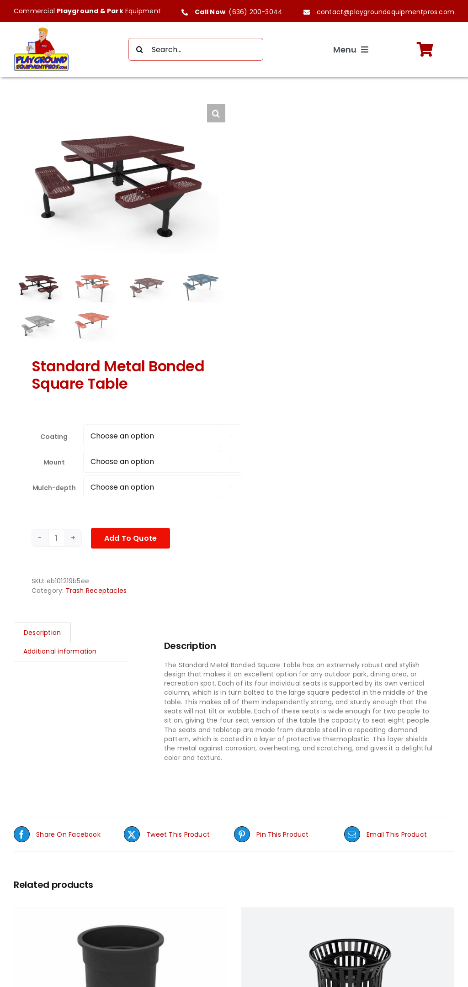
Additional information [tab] (60, 652)
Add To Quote (130, 539)
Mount (54, 463)
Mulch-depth (54, 488)
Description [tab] (42, 633)
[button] (216, 113)
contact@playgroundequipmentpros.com (385, 11)
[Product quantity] (56, 539)
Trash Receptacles (96, 591)
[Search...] (196, 49)
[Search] (139, 49)
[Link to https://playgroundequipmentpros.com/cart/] (425, 49)
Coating (54, 437)
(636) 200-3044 (255, 11)
